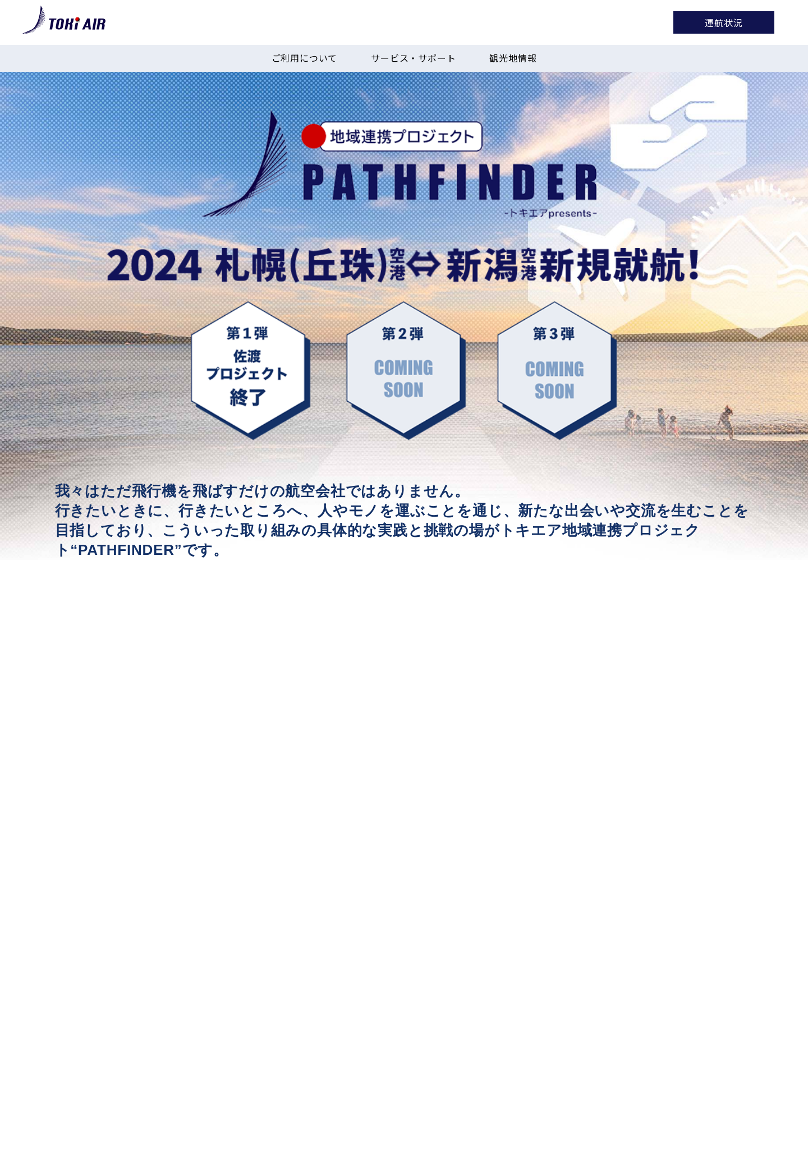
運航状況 (723, 22)
